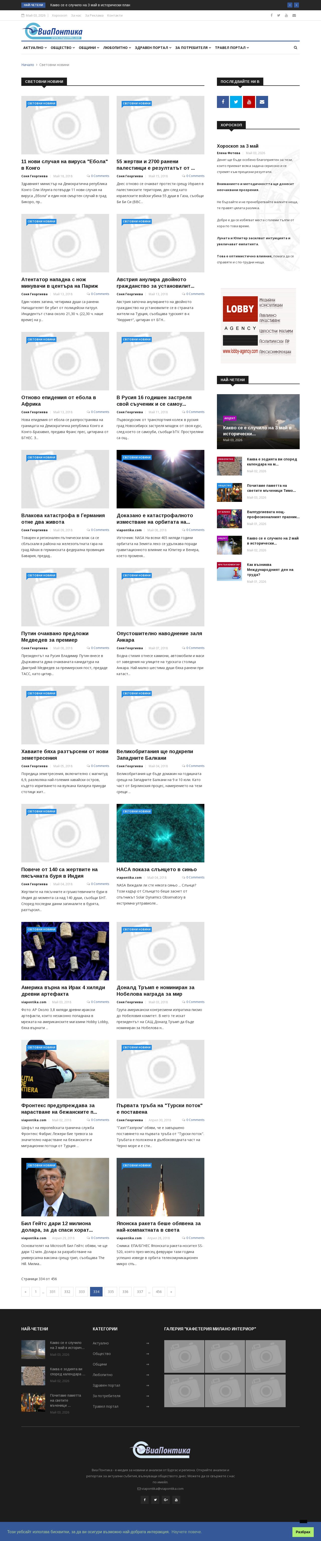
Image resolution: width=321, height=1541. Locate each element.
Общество (63, 47)
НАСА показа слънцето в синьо (157, 869)
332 (67, 1291)
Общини (89, 47)
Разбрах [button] (303, 1532)
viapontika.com (129, 530)
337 (140, 1291)
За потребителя (193, 47)
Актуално (35, 47)
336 (125, 1291)
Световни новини (41, 103)
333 (82, 1291)
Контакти (115, 15)
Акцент (229, 417)
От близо (224, 511)
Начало (27, 64)
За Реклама (94, 15)
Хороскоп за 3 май (238, 145)
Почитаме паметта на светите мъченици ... (65, 1400)
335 (111, 1291)
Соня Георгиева (34, 176)
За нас (76, 15)
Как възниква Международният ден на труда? (270, 569)
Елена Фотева (228, 152)
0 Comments (100, 176)
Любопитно (117, 47)
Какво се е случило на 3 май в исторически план (90, 5)
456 (159, 1291)
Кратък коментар (229, 563)
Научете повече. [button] (187, 1532)
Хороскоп (59, 15)
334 (96, 1291)
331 (53, 1291)
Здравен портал (153, 47)
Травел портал (232, 47)
